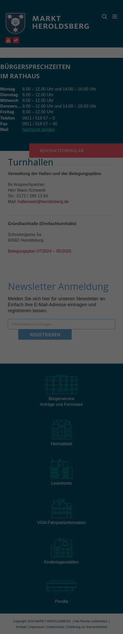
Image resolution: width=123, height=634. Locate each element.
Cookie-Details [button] (38, 392)
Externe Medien (86, 332)
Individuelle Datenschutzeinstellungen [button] (61, 381)
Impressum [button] (87, 392)
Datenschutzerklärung (21, 316)
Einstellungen (15, 321)
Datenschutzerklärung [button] (64, 392)
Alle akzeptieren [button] (61, 350)
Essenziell (29, 332)
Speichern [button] (61, 365)
